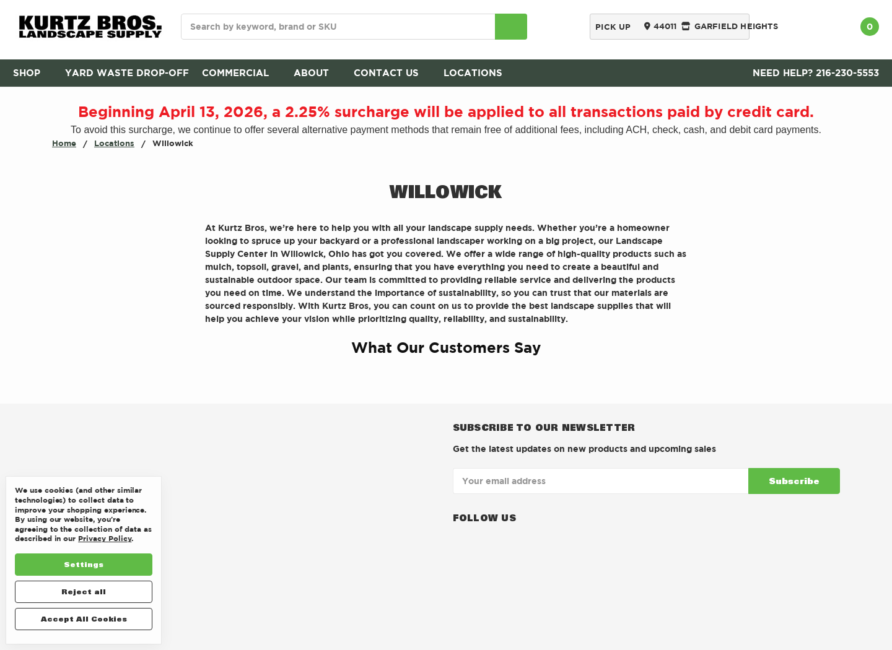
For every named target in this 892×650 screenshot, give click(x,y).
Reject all (83, 591)
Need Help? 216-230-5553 (816, 72)
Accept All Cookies (84, 618)
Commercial (241, 72)
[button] (205, 378)
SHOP (32, 72)
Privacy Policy (104, 538)
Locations (479, 72)
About (317, 72)
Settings (83, 564)
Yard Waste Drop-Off (127, 72)
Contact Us (392, 72)
